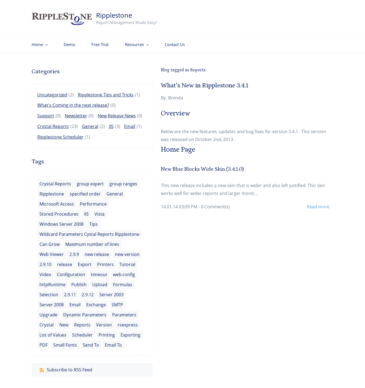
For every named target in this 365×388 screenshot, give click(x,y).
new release (97, 252)
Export (84, 262)
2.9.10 (45, 262)
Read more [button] (318, 204)
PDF (43, 342)
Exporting (130, 332)
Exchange (96, 302)
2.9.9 (74, 252)
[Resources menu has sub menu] (136, 41)
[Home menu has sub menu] (39, 41)
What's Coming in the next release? (73, 102)
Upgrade (48, 312)
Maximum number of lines (92, 242)
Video (45, 272)
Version (104, 322)
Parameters (124, 312)
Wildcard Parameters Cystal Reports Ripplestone (89, 231)
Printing (107, 332)
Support (45, 113)
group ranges (123, 181)
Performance (93, 201)
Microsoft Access (56, 201)
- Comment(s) (214, 204)
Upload (99, 282)
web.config (124, 272)
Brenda (175, 95)
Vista (99, 211)
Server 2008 (51, 302)
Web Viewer (51, 252)
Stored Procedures (58, 211)
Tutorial (127, 262)
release (64, 262)
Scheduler (82, 332)
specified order (85, 191)
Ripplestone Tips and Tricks (106, 92)
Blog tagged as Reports (183, 67)
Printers (105, 262)
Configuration (71, 272)
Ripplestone (51, 191)
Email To (113, 342)
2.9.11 (70, 292)
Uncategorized (52, 92)
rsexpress (128, 322)
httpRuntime (52, 282)
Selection (48, 292)
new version (127, 252)
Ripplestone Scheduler (60, 134)
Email (129, 124)
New (63, 322)
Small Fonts (65, 342)
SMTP (117, 302)
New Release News (117, 113)
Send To (91, 342)
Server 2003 (111, 292)
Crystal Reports (53, 124)
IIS (111, 124)
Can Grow (49, 242)
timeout (99, 272)
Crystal (46, 322)
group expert (90, 181)
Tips (93, 221)
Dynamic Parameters (84, 312)
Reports (82, 322)
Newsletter (76, 113)
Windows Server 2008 (61, 221)
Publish (79, 282)
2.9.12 (88, 292)
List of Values (52, 332)
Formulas (122, 282)
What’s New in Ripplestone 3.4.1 (204, 82)
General (90, 124)
